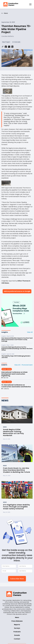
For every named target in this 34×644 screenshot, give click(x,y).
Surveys (17, 628)
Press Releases (17, 621)
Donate (17, 635)
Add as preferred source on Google (17, 291)
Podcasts (17, 632)
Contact (17, 639)
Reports (17, 624)
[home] (10, 4)
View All (30, 332)
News (17, 617)
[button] (30, 4)
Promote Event (27, 365)
